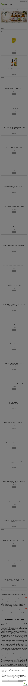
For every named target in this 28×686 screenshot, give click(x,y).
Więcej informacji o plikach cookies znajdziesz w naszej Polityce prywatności (11, 678)
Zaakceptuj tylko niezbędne (7, 680)
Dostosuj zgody (15, 680)
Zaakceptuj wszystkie (22, 680)
